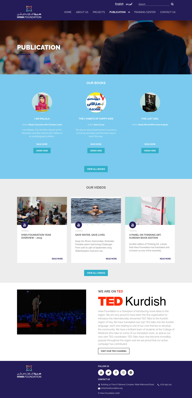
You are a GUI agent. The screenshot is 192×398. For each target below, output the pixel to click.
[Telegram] (131, 373)
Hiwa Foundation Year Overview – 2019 (36, 236)
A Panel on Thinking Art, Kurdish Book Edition (145, 236)
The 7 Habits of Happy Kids (96, 118)
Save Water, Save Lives (90, 234)
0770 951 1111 (166, 384)
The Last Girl (150, 118)
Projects (99, 12)
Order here (42, 151)
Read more (42, 144)
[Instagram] (123, 373)
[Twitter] (108, 373)
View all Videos (96, 273)
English (119, 3)
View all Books (96, 169)
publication (118, 12)
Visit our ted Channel (114, 351)
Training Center (145, 12)
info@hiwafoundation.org (111, 388)
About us (82, 12)
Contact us (167, 12)
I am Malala (42, 118)
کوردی (129, 3)
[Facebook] (116, 373)
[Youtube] (101, 373)
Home (67, 12)
